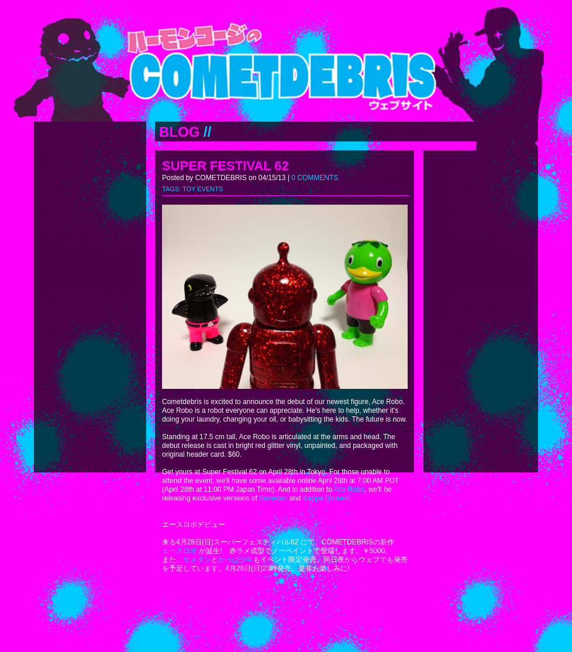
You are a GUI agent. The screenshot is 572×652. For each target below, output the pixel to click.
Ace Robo (349, 489)
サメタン (197, 560)
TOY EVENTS (202, 188)
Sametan (273, 498)
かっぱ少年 (235, 560)
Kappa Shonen (326, 498)
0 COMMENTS (314, 178)
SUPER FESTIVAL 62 (225, 165)
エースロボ (179, 551)
